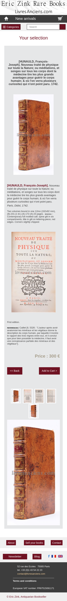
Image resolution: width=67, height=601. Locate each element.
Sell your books (34, 542)
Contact (56, 542)
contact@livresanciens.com (31, 573)
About (11, 542)
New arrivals (25, 18)
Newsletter (15, 556)
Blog (37, 556)
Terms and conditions (24, 581)
